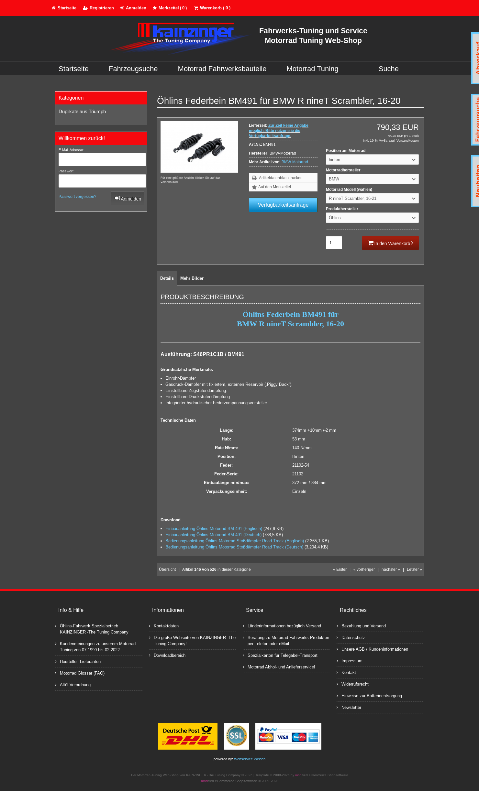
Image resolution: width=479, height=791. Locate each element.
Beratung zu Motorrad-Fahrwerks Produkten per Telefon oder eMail (286, 640)
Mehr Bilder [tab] (192, 278)
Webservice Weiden (249, 759)
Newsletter (349, 707)
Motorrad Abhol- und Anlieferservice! (279, 666)
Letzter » (414, 569)
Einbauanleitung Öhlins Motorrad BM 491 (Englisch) (213, 528)
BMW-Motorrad (295, 162)
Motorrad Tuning (313, 69)
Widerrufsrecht (353, 684)
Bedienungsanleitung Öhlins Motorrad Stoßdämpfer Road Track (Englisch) (234, 540)
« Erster (340, 569)
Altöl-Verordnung (73, 684)
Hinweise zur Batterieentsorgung (369, 695)
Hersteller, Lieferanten (78, 661)
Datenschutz (351, 637)
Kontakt (346, 672)
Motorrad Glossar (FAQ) (80, 673)
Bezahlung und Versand (361, 625)
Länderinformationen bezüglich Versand (282, 625)
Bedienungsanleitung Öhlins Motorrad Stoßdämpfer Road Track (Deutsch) (234, 547)
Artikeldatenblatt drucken (281, 178)
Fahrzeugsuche (133, 69)
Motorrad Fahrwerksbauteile (222, 69)
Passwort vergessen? (77, 196)
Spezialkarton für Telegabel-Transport (280, 655)
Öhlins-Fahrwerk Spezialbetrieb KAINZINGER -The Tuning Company (91, 628)
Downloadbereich (167, 655)
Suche (389, 69)
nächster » (391, 569)
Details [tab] (167, 278)
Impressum (349, 660)
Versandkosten (407, 140)
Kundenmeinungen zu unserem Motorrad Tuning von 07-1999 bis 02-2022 (95, 646)
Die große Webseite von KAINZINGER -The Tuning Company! (192, 640)
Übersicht (167, 569)
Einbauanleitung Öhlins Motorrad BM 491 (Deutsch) (213, 534)
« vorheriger (364, 569)
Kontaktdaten (164, 625)
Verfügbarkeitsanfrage (283, 205)
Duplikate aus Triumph (82, 111)
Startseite (74, 69)
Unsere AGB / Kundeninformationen (372, 649)
